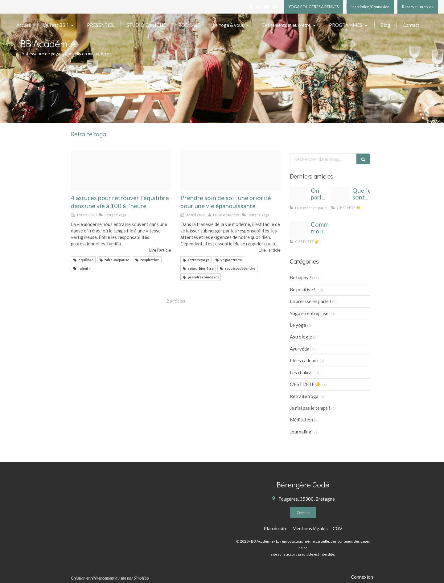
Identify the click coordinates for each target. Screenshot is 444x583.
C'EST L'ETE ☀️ (305, 384)
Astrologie (301, 336)
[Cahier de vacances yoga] (340, 196)
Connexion (362, 577)
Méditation (301, 419)
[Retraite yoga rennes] (230, 170)
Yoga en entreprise (309, 313)
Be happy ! (300, 277)
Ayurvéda (299, 348)
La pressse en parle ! (310, 301)
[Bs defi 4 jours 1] (121, 170)
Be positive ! (302, 289)
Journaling (300, 431)
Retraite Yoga (304, 396)
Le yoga (298, 325)
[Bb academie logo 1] (299, 196)
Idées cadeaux (304, 360)
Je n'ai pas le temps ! (310, 408)
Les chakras (302, 372)
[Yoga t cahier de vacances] (299, 230)
